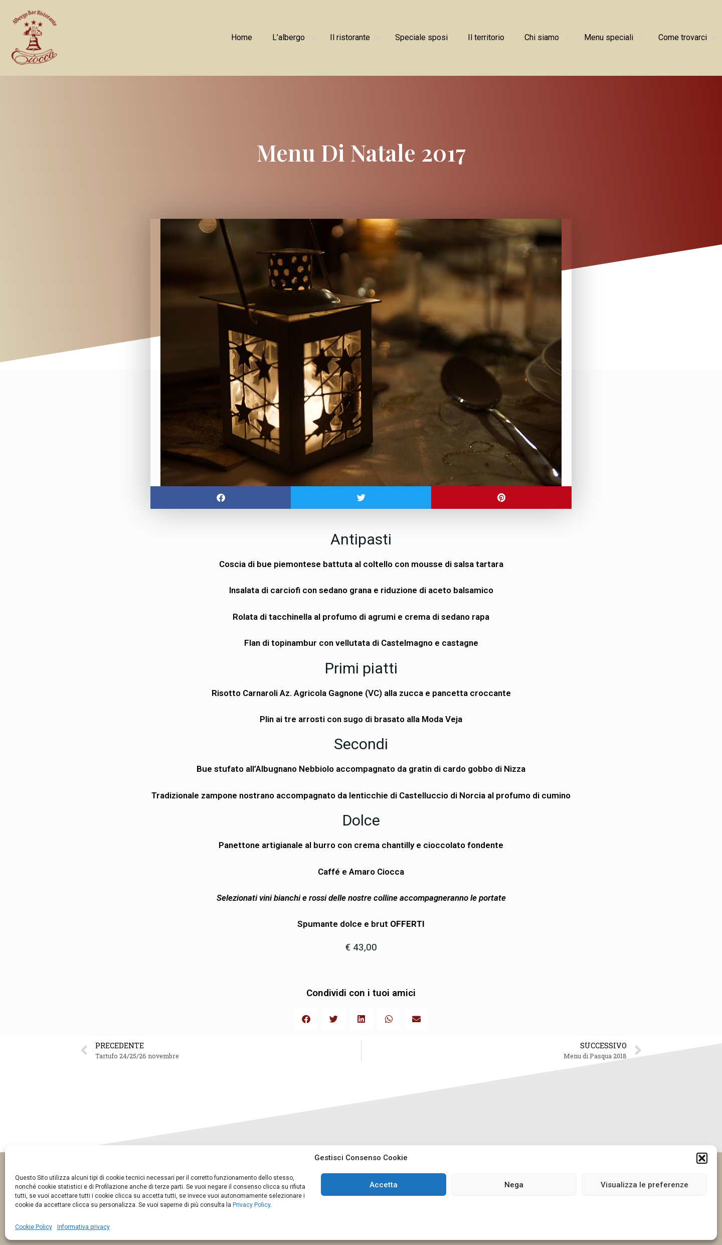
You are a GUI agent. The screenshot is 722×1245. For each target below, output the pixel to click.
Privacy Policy (250, 1204)
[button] (702, 1158)
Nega (513, 1184)
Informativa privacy (83, 1226)
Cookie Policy (33, 1226)
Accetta (384, 1184)
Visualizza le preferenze (644, 1184)
